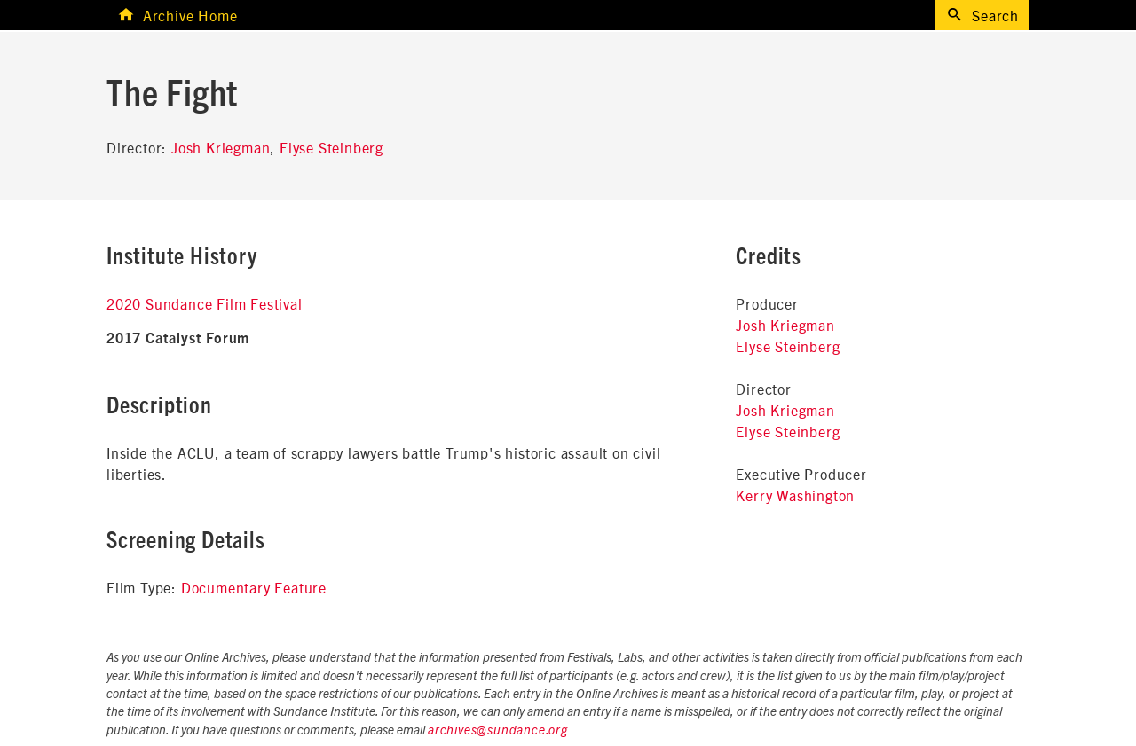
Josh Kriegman (220, 147)
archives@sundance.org (498, 731)
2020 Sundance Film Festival (204, 303)
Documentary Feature (254, 587)
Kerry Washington (795, 495)
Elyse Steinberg (331, 147)
